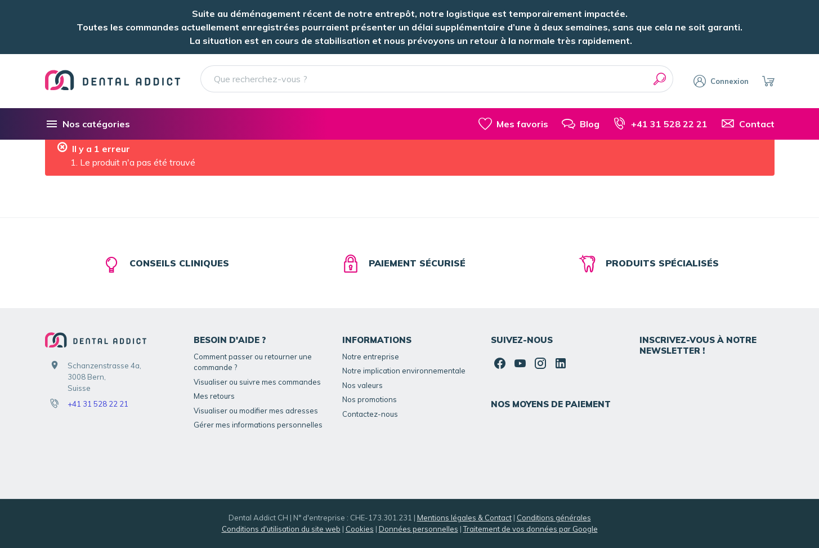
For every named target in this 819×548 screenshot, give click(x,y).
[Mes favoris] (513, 124)
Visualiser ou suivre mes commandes (257, 381)
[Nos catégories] (87, 124)
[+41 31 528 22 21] (660, 124)
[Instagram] (540, 363)
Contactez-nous (370, 413)
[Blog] (580, 124)
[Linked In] (561, 363)
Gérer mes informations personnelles (258, 424)
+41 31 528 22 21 (98, 403)
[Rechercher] (659, 78)
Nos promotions (369, 399)
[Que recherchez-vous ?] (437, 78)
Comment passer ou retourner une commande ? (253, 362)
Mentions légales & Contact (464, 517)
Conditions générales (554, 517)
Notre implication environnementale (404, 370)
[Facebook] (500, 363)
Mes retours (214, 395)
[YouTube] (520, 363)
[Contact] (747, 124)
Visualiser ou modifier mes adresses (256, 410)
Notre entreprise (370, 356)
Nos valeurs (362, 385)
